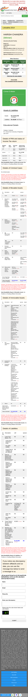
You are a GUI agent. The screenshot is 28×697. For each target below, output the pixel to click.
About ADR (14, 674)
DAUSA (4, 22)
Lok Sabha (9, 13)
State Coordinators (14, 677)
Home (2, 13)
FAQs (14, 685)
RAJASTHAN (19, 20)
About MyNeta (14, 672)
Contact (14, 680)
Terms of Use (14, 682)
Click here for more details (14, 76)
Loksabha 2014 (11, 20)
